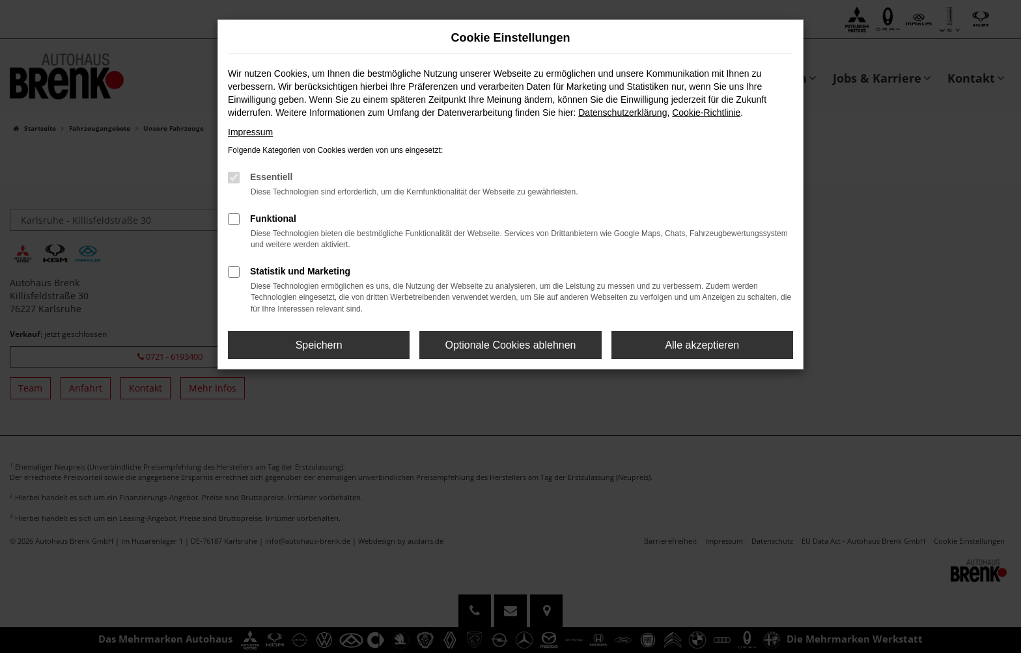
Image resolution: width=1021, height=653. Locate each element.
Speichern (319, 345)
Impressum (250, 132)
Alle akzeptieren (702, 345)
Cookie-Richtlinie (706, 112)
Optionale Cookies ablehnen (510, 345)
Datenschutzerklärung (622, 112)
